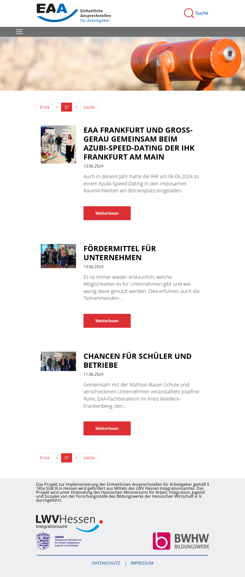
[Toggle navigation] (19, 32)
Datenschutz (106, 563)
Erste (45, 107)
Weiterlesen (107, 213)
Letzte (89, 107)
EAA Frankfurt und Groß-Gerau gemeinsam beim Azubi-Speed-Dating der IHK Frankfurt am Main (139, 143)
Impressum (142, 563)
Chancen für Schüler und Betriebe (137, 361)
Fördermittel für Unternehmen (119, 253)
